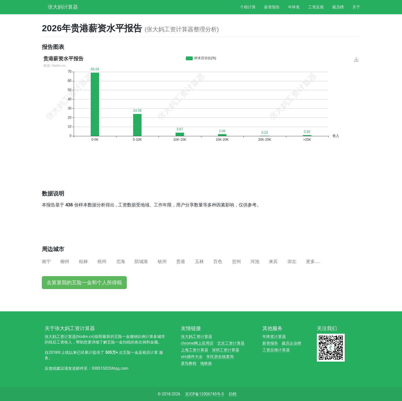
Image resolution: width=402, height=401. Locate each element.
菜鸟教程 (189, 363)
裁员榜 (338, 7)
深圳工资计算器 (225, 350)
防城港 (141, 261)
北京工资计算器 (231, 343)
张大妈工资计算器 (60, 336)
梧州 (101, 261)
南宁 (46, 261)
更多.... (313, 261)
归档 (232, 394)
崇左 (292, 261)
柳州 (64, 261)
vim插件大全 (192, 356)
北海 (120, 261)
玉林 (199, 261)
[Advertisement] (143, 170)
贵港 (180, 261)
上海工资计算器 (194, 350)
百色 (217, 261)
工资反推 (316, 7)
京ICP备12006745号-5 (204, 394)
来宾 (273, 261)
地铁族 (206, 363)
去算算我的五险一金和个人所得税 (84, 282)
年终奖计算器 (274, 336)
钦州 (162, 261)
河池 (254, 261)
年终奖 (294, 7)
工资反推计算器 (276, 350)
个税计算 (248, 7)
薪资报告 (272, 7)
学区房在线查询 (220, 356)
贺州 (236, 261)
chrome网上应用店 (197, 343)
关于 (356, 7)
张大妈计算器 (63, 6)
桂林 (83, 261)
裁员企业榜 (291, 343)
